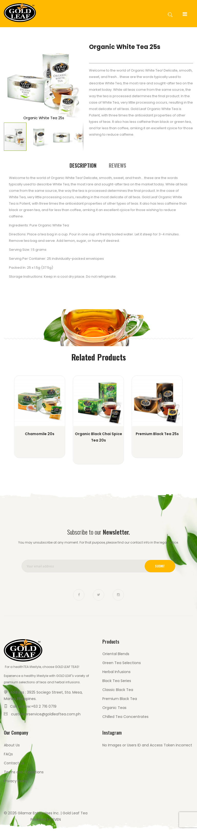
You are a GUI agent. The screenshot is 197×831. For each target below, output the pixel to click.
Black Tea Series (116, 680)
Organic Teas (114, 707)
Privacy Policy (16, 781)
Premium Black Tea (119, 698)
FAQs (8, 754)
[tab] (83, 165)
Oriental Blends (115, 653)
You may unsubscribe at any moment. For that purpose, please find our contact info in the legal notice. (98, 542)
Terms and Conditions (24, 772)
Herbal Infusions (116, 671)
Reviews (117, 165)
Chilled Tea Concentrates (125, 716)
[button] (14, 82)
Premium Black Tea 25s (157, 433)
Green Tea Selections (121, 662)
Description (83, 165)
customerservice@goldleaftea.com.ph (46, 714)
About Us (12, 745)
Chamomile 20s (39, 433)
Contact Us (14, 763)
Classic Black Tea (117, 689)
